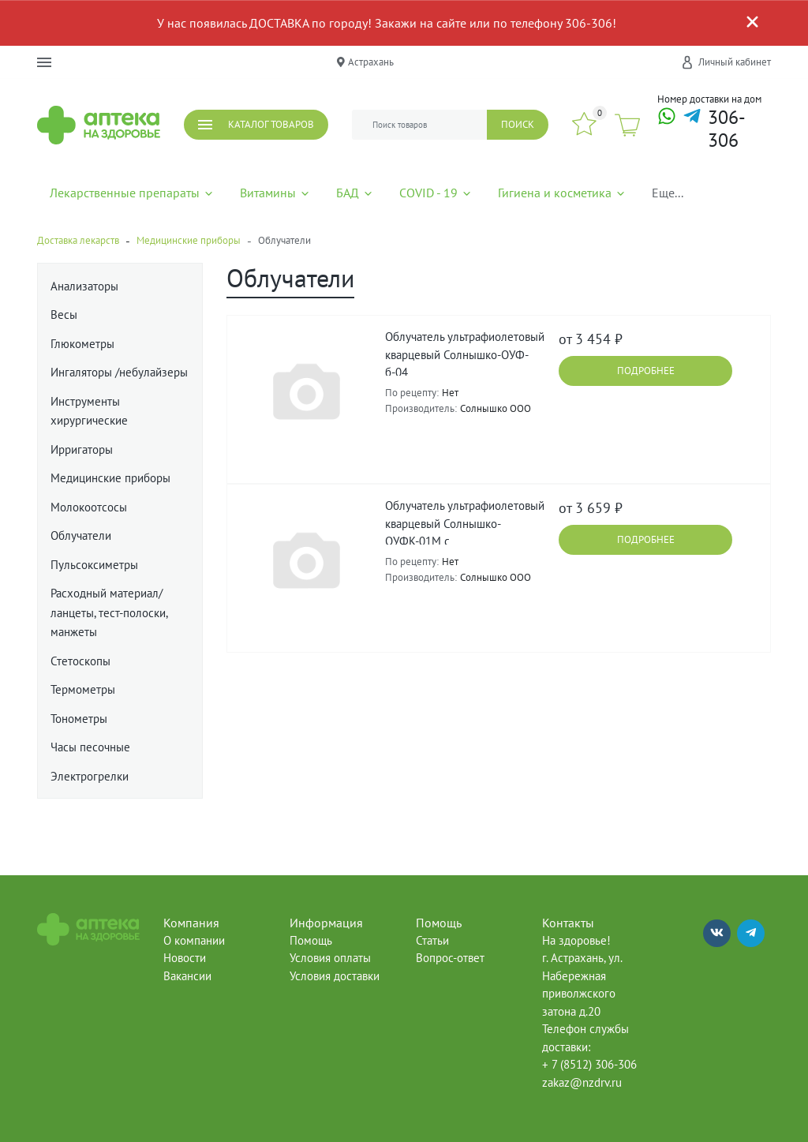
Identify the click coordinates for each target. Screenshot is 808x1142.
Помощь (311, 940)
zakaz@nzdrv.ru (582, 1082)
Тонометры (78, 718)
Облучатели (80, 535)
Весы (63, 314)
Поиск (517, 124)
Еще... (667, 192)
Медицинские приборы (110, 477)
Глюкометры (82, 343)
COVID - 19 (436, 192)
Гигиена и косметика (562, 192)
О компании (194, 940)
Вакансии (187, 975)
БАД (355, 192)
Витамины (275, 192)
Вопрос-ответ (450, 957)
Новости (184, 957)
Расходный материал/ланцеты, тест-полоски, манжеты (108, 612)
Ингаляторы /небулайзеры (119, 372)
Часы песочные (90, 746)
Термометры (82, 689)
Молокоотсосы (88, 507)
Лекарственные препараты (132, 192)
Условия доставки (335, 975)
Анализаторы (84, 286)
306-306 (727, 129)
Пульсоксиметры (94, 564)
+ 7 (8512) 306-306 (589, 1064)
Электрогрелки (89, 776)
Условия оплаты (330, 957)
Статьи (432, 940)
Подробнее (646, 370)
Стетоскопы (80, 660)
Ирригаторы (81, 449)
